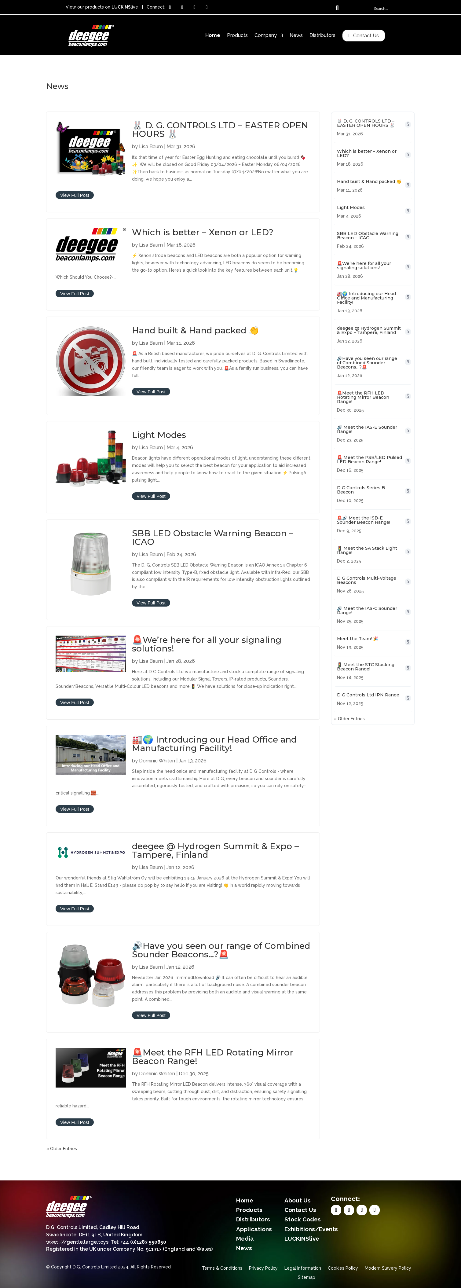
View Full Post (74, 195)
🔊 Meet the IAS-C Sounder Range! (367, 610)
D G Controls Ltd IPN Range (368, 695)
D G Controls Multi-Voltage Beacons (366, 580)
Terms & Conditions (222, 1268)
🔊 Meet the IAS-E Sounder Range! (367, 429)
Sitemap (306, 1277)
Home (212, 35)
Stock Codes (302, 1219)
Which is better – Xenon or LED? (202, 232)
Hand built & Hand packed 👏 (195, 330)
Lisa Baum (151, 146)
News (296, 35)
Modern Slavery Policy (388, 1268)
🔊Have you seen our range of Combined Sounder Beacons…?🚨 (221, 950)
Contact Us (366, 36)
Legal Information (302, 1268)
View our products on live (102, 7)
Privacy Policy (263, 1268)
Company (265, 35)
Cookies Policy (343, 1268)
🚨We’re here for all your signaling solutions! (206, 644)
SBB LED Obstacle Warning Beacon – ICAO (212, 537)
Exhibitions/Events (311, 1229)
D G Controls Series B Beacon (361, 490)
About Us (297, 1200)
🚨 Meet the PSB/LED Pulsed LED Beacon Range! (369, 459)
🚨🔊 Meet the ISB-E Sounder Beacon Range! (363, 520)
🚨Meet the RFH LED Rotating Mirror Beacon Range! (212, 1056)
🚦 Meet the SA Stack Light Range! (367, 550)
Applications (254, 1229)
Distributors (322, 35)
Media (245, 1238)
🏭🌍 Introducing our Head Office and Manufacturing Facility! (214, 743)
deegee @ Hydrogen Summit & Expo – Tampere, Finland (215, 850)
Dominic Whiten (157, 761)
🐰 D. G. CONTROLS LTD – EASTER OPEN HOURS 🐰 (220, 129)
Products (237, 35)
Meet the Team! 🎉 (357, 638)
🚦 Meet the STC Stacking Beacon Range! (365, 667)
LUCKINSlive (301, 1238)
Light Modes (159, 435)
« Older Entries (61, 1148)
